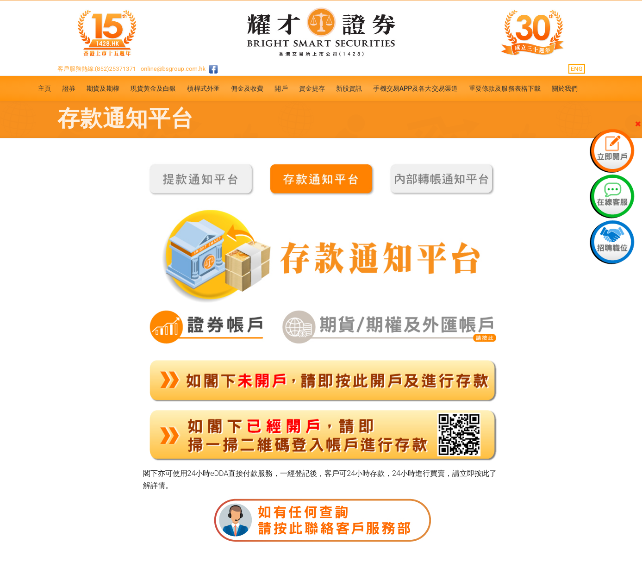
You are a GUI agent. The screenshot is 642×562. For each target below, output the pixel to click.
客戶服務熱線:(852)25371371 (97, 68)
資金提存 (312, 88)
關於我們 (565, 88)
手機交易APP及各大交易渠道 (415, 88)
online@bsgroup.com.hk (173, 68)
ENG (577, 68)
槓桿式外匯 (203, 88)
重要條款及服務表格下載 (505, 88)
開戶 (280, 88)
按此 (481, 473)
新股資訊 (349, 88)
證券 (68, 88)
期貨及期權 (103, 88)
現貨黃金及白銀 (153, 88)
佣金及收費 (247, 88)
